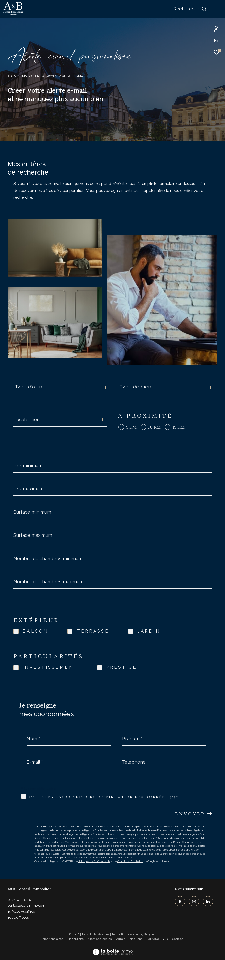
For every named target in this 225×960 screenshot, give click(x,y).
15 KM (178, 427)
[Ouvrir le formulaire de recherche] (190, 9)
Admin (121, 939)
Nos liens (136, 939)
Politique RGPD (157, 939)
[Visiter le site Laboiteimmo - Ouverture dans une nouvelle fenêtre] (112, 948)
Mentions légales (100, 939)
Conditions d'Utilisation (130, 861)
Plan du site (75, 939)
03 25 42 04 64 (19, 900)
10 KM (154, 427)
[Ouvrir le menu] (217, 9)
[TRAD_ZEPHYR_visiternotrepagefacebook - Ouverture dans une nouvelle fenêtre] (180, 901)
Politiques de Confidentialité (94, 861)
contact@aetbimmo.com (26, 905)
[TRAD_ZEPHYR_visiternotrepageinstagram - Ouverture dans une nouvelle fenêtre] (194, 901)
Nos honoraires (53, 939)
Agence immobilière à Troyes (32, 76)
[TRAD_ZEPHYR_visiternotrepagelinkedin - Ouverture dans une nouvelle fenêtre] (208, 901)
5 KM (131, 427)
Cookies (177, 939)
